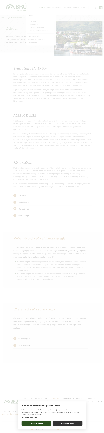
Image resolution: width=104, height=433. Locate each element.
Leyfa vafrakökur (36, 423)
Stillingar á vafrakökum (67, 423)
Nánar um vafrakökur (29, 418)
